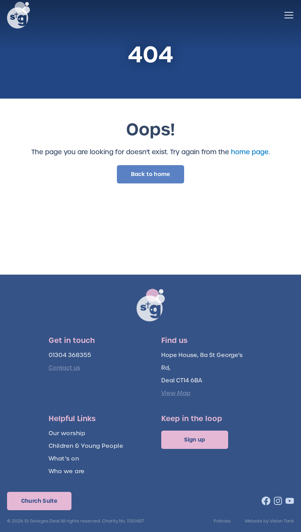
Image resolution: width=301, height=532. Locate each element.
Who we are (67, 471)
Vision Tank (282, 521)
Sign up (194, 439)
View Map (175, 393)
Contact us (64, 367)
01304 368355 (70, 355)
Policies (222, 521)
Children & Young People (86, 446)
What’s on (64, 458)
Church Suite (39, 501)
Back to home (150, 174)
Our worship (67, 433)
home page (250, 152)
